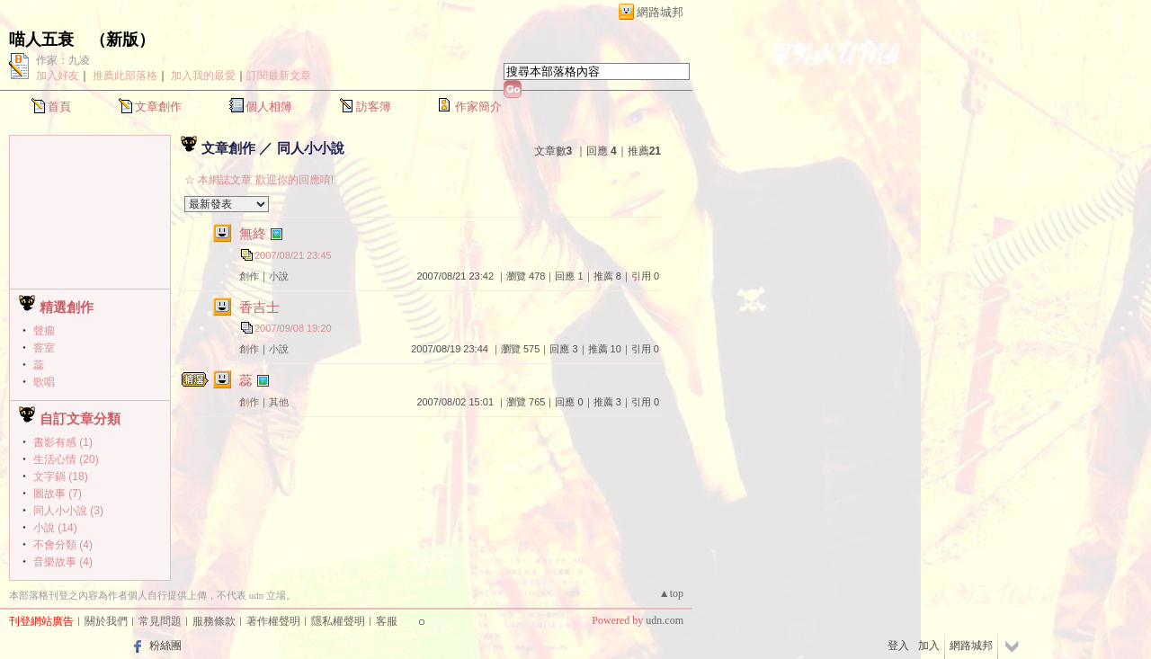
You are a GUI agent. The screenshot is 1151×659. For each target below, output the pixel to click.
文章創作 (158, 106)
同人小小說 (310, 148)
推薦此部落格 (125, 75)
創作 (249, 276)
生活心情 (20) (66, 459)
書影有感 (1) (63, 442)
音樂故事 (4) (63, 562)
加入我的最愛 (203, 75)
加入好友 (57, 75)
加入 (929, 645)
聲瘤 (44, 331)
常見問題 (160, 621)
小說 (279, 276)
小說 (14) (55, 527)
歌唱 (44, 382)
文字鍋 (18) (60, 476)
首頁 (59, 106)
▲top (671, 593)
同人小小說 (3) (68, 510)
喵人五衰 (41, 40)
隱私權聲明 (338, 621)
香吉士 (259, 307)
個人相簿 (268, 106)
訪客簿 (373, 106)
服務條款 (214, 621)
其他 (279, 401)
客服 (386, 621)
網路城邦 (660, 12)
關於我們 (106, 621)
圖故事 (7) (57, 493)
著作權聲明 (273, 621)
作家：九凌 (63, 60)
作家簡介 (478, 106)
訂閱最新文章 (278, 75)
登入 (898, 645)
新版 (122, 40)
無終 (252, 233)
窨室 (44, 348)
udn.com (664, 620)
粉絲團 (165, 645)
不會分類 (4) (63, 545)
